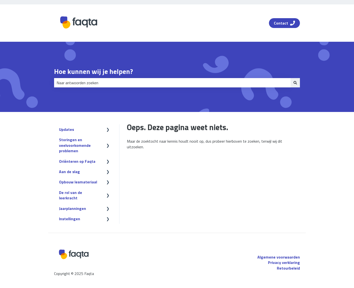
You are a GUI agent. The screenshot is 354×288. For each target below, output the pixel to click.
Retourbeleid (288, 268)
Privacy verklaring (284, 262)
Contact (284, 23)
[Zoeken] (295, 82)
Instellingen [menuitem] (69, 219)
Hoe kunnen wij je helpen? (93, 71)
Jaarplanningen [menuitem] (72, 208)
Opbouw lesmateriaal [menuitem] (78, 182)
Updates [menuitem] (66, 129)
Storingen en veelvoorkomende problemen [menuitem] (75, 145)
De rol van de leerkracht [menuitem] (70, 195)
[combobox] (172, 82)
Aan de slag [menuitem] (69, 172)
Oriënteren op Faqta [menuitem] (77, 161)
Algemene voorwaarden (278, 257)
